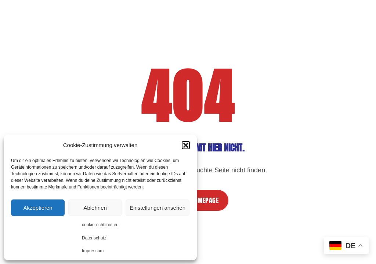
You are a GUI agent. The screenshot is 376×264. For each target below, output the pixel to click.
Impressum (93, 250)
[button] (185, 145)
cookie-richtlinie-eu (100, 224)
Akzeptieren (37, 208)
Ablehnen (94, 208)
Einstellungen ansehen (157, 208)
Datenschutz (94, 238)
